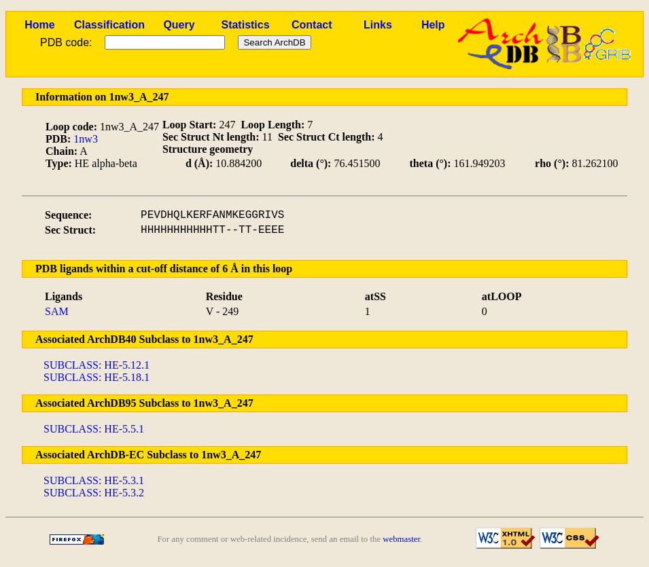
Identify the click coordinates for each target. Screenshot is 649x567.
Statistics (245, 25)
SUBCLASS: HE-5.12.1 (96, 365)
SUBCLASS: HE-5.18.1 (96, 377)
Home (39, 25)
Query (178, 25)
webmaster (401, 539)
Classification (109, 25)
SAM (57, 311)
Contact (312, 25)
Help (433, 25)
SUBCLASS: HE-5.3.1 (93, 480)
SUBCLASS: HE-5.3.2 (93, 492)
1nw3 (85, 139)
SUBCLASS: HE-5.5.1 (93, 429)
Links (378, 25)
